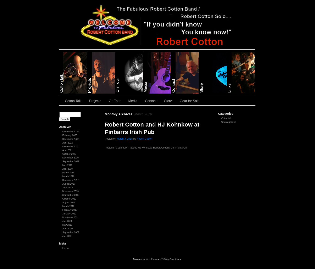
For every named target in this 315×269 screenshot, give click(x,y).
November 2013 (70, 191)
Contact (150, 101)
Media (132, 101)
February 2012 (69, 210)
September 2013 (70, 195)
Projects (95, 101)
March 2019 (68, 172)
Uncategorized (228, 122)
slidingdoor (73, 73)
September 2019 (70, 161)
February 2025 (69, 135)
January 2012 (69, 213)
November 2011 (70, 217)
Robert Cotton (144, 138)
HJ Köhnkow (145, 147)
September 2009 (70, 232)
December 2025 (70, 131)
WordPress (151, 259)
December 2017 (70, 180)
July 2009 (67, 236)
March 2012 (68, 206)
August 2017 (68, 184)
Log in (65, 248)
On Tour (115, 101)
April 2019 (67, 169)
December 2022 (70, 139)
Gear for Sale (189, 101)
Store (168, 101)
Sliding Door (168, 259)
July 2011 (67, 221)
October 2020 (69, 154)
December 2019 (70, 157)
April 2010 (67, 228)
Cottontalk (226, 118)
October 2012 (69, 198)
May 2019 (67, 165)
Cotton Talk (73, 101)
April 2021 (67, 150)
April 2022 (67, 142)
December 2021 (70, 146)
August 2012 (68, 202)
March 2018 (68, 176)
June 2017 (67, 187)
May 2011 (67, 225)
